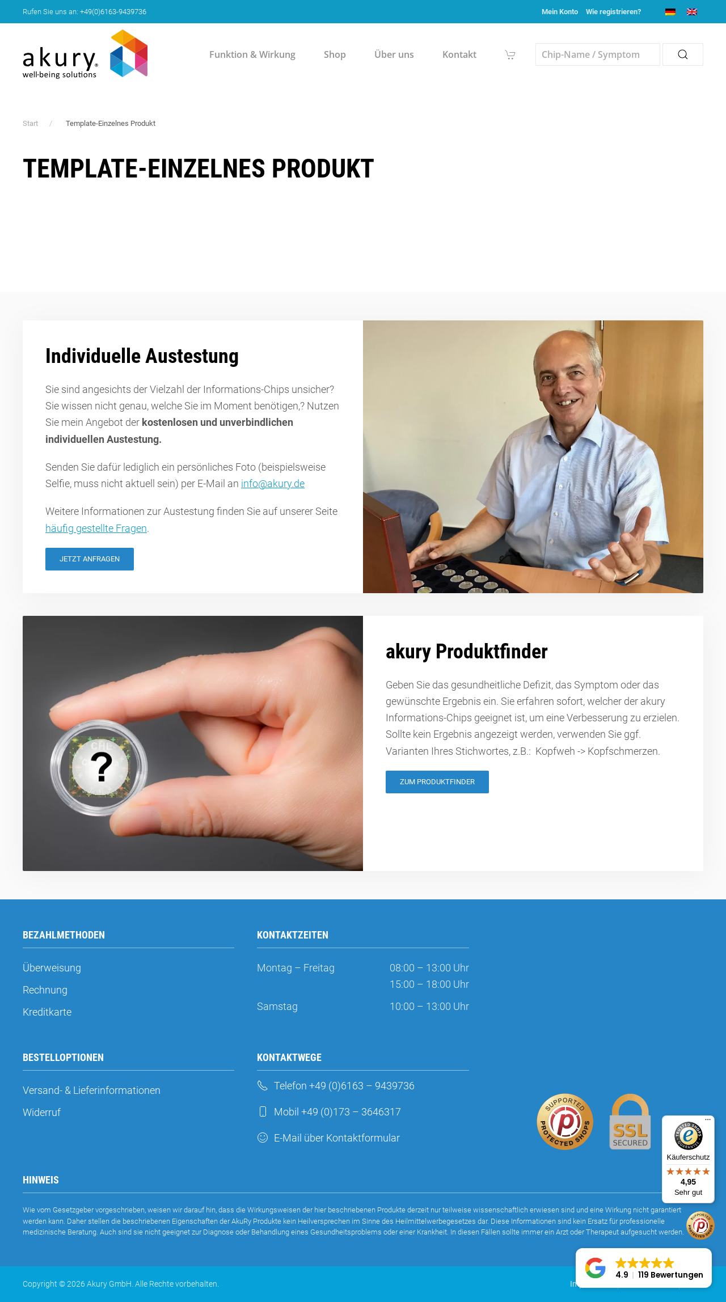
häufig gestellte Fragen (96, 528)
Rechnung (45, 990)
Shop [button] (335, 54)
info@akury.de (273, 483)
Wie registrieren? (613, 11)
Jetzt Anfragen (90, 559)
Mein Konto (560, 11)
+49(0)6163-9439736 (113, 11)
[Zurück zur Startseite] (85, 54)
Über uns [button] (394, 54)
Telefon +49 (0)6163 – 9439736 (336, 1086)
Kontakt (459, 54)
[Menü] (708, 1122)
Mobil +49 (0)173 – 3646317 (329, 1112)
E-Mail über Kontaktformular (328, 1138)
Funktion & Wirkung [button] (252, 54)
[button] (644, 1268)
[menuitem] (670, 12)
